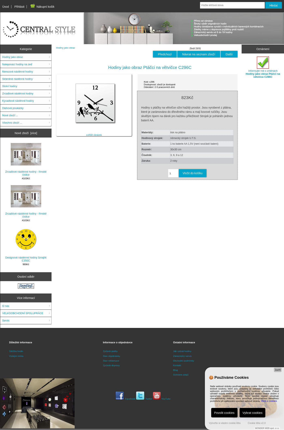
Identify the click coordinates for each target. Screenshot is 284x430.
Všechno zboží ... (12, 122)
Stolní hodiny (9, 86)
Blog (175, 370)
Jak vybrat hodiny (182, 351)
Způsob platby (110, 351)
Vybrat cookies (252, 412)
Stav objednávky (111, 356)
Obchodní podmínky (183, 360)
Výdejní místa (16, 356)
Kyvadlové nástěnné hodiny (18, 100)
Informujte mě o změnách (263, 67)
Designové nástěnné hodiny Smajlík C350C (25, 244)
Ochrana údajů (180, 374)
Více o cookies (269, 401)
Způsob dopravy (111, 365)
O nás (5, 305)
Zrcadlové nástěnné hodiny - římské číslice (25, 159)
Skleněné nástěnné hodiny (17, 78)
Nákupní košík (42, 6)
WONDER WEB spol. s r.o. (267, 428)
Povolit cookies (224, 412)
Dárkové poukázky (13, 108)
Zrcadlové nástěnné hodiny (17, 93)
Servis (5, 320)
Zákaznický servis (182, 356)
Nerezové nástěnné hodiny (17, 71)
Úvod (5, 6)
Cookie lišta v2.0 (257, 423)
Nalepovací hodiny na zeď (17, 64)
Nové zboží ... (10, 115)
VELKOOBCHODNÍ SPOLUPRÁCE (22, 313)
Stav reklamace (111, 360)
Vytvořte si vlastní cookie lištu (225, 423)
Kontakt (177, 365)
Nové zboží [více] (26, 133)
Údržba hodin (16, 351)
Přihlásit (19, 6)
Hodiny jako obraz (65, 47)
